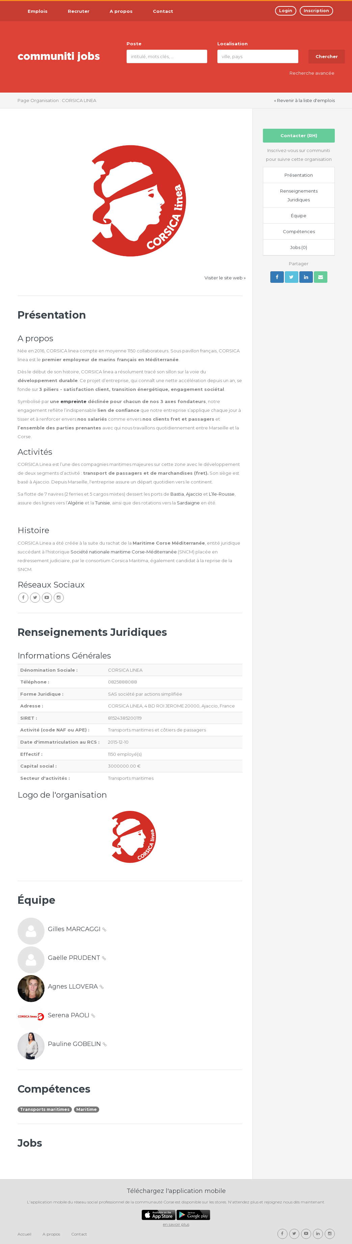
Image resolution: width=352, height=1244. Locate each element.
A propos (51, 1234)
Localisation (232, 43)
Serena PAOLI (71, 1015)
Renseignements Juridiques (299, 195)
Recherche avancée (312, 73)
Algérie (76, 502)
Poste (134, 43)
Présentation (299, 175)
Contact (79, 1234)
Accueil (24, 1234)
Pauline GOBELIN (77, 1044)
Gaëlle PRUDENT (77, 958)
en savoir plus (176, 1224)
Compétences (299, 231)
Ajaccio (194, 494)
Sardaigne (189, 502)
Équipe (298, 215)
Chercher (327, 56)
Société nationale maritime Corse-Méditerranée (124, 551)
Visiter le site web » (225, 277)
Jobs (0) (298, 247)
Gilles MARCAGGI (77, 929)
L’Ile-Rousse (222, 494)
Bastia (177, 494)
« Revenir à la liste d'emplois (304, 100)
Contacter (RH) (298, 135)
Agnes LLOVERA (76, 986)
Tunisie (102, 502)
